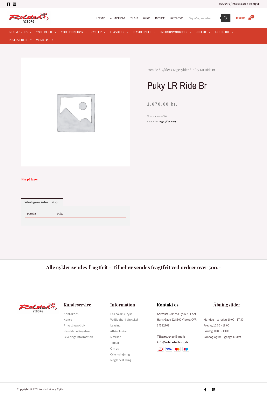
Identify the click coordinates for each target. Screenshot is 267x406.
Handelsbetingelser (77, 331)
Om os (146, 18)
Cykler (98, 32)
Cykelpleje (46, 32)
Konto (68, 319)
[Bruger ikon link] (258, 18)
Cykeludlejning (120, 354)
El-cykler (119, 32)
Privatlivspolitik (74, 325)
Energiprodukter (175, 32)
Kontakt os (176, 18)
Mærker (160, 18)
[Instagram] (14, 4)
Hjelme (203, 32)
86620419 (224, 4)
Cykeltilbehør (74, 32)
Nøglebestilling (120, 360)
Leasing (100, 18)
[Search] (225, 18)
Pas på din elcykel (121, 314)
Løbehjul (224, 32)
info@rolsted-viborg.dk (246, 4)
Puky (173, 121)
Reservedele (20, 40)
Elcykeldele (144, 32)
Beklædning (20, 32)
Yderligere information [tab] (42, 202)
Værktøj (45, 40)
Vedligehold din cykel (124, 319)
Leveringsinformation (78, 337)
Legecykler (181, 70)
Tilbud (134, 18)
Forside (152, 70)
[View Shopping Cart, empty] (243, 18)
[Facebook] (8, 4)
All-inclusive (117, 18)
